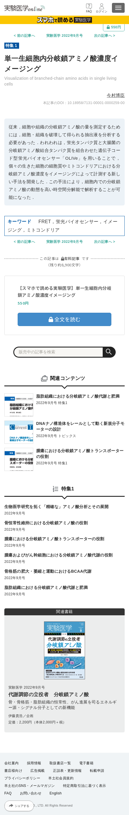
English (55, 794)
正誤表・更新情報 (67, 771)
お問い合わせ (30, 794)
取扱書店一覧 (60, 763)
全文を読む (64, 319)
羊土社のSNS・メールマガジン (29, 786)
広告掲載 (37, 771)
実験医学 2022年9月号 (64, 36)
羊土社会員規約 (60, 778)
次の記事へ (103, 36)
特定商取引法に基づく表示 (84, 786)
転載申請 (97, 771)
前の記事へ (26, 36)
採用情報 (34, 763)
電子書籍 (86, 763)
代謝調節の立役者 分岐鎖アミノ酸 (48, 694)
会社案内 (11, 763)
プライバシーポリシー (22, 778)
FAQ (8, 794)
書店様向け (13, 771)
